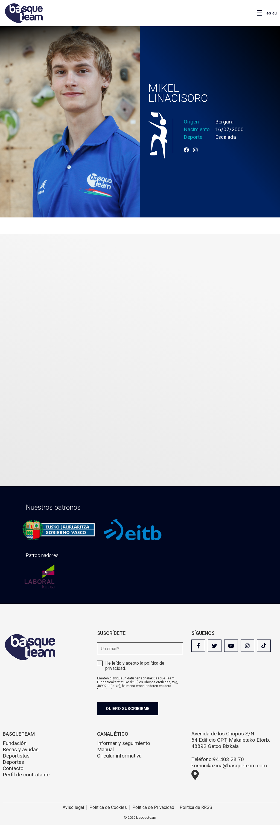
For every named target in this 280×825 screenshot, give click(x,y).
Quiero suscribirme (128, 708)
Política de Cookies (108, 807)
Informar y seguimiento (123, 743)
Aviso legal (73, 807)
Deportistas (16, 756)
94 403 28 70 (228, 759)
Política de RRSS (196, 807)
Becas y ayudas (21, 749)
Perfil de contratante (26, 774)
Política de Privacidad (153, 807)
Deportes (13, 762)
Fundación (15, 743)
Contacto (13, 768)
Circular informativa (119, 756)
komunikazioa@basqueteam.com (229, 765)
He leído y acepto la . (134, 666)
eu (274, 13)
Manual (105, 749)
